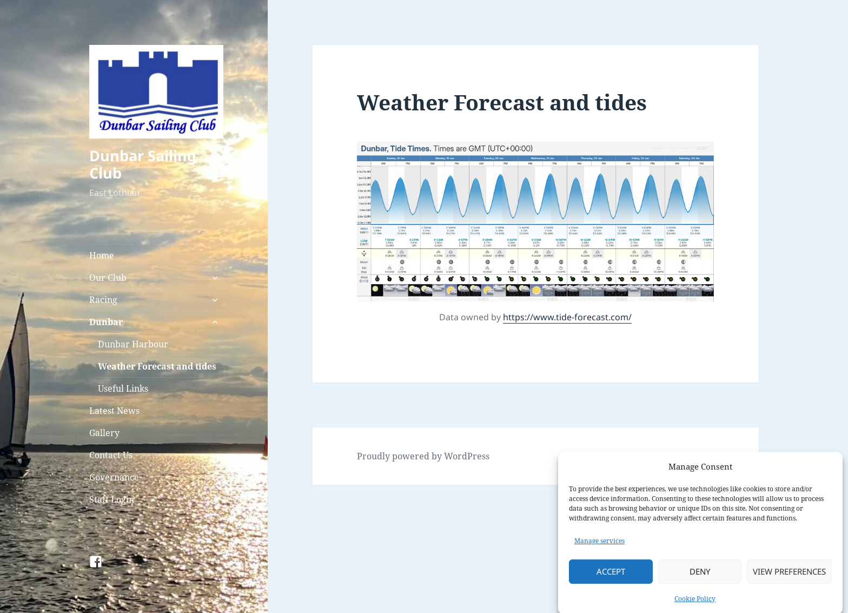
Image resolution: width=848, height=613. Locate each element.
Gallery (104, 433)
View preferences (789, 577)
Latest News (114, 411)
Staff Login (111, 499)
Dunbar (106, 322)
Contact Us (110, 455)
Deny (700, 577)
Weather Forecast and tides (157, 366)
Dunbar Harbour (133, 344)
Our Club (108, 278)
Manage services (599, 546)
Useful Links (123, 388)
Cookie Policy (695, 604)
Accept (611, 577)
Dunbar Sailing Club (142, 164)
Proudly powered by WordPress (423, 456)
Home (101, 255)
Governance (114, 477)
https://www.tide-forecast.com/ (567, 317)
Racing (103, 300)
